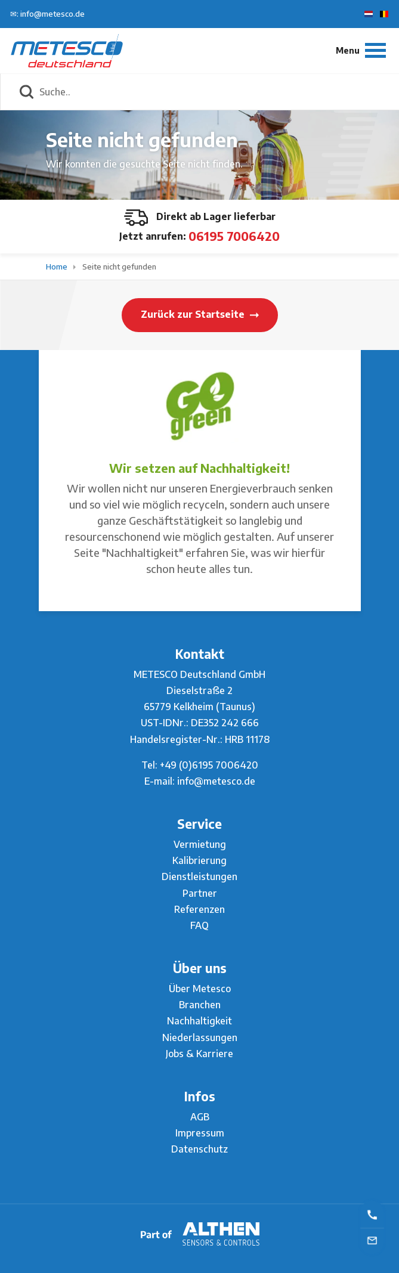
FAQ (199, 925)
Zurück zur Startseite (200, 314)
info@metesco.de (216, 781)
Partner (200, 893)
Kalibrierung (199, 860)
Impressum (199, 1133)
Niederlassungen (199, 1037)
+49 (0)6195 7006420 (209, 765)
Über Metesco (200, 989)
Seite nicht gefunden (119, 266)
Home (57, 266)
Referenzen (199, 909)
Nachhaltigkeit (199, 1021)
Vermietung (200, 844)
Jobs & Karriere (199, 1054)
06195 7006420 (234, 235)
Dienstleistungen (199, 876)
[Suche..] (212, 92)
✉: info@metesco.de (47, 13)
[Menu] (361, 50)
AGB (199, 1117)
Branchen (200, 1005)
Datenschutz (199, 1149)
